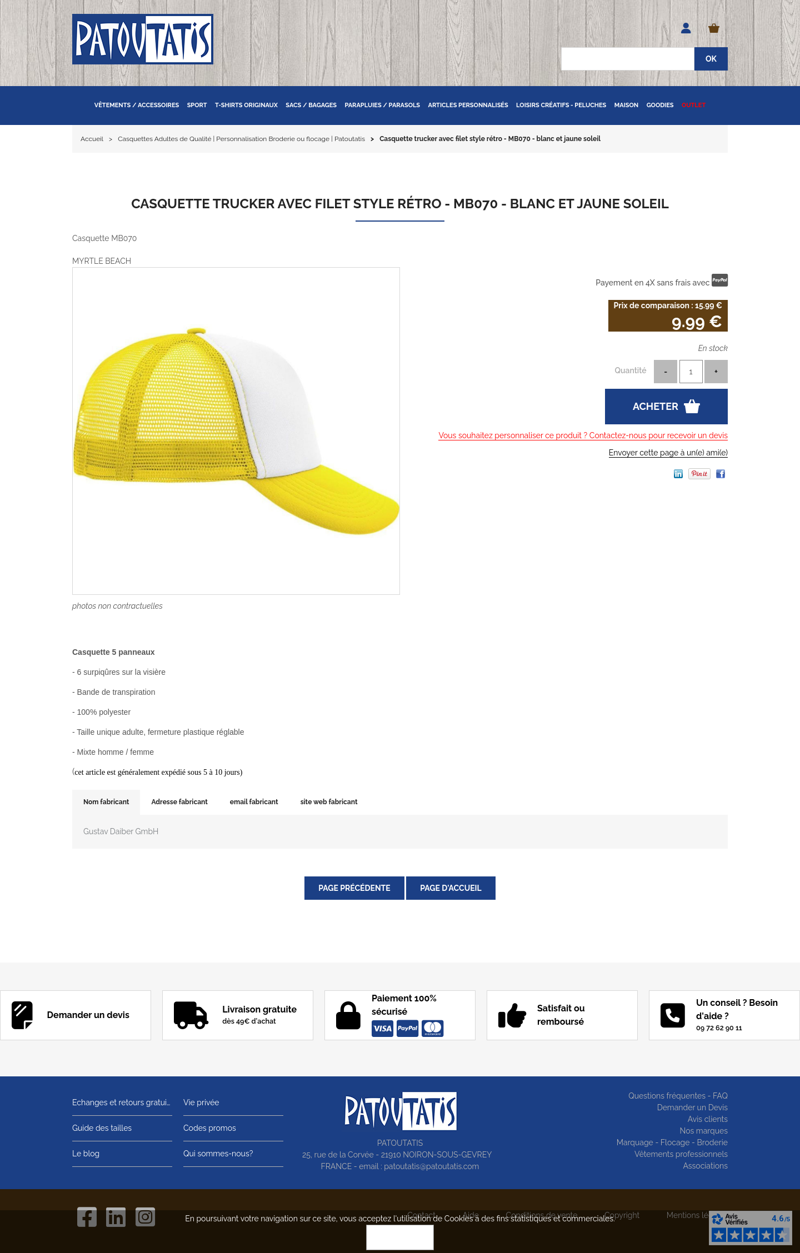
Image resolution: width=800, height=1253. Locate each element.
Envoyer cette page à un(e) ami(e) (668, 452)
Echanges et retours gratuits (122, 1102)
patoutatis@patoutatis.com (431, 1166)
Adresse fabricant (179, 802)
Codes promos (209, 1128)
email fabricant (254, 802)
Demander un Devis (692, 1107)
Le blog (85, 1153)
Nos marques (703, 1130)
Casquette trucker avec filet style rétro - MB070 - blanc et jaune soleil (400, 204)
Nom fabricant (106, 802)
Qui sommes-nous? (218, 1153)
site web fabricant (329, 802)
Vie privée (201, 1102)
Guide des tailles (102, 1128)
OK (400, 1237)
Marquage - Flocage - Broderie (672, 1142)
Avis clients (708, 1119)
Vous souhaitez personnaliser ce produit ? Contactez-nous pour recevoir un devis (583, 435)
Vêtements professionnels (681, 1154)
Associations (705, 1165)
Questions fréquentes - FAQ (678, 1095)
